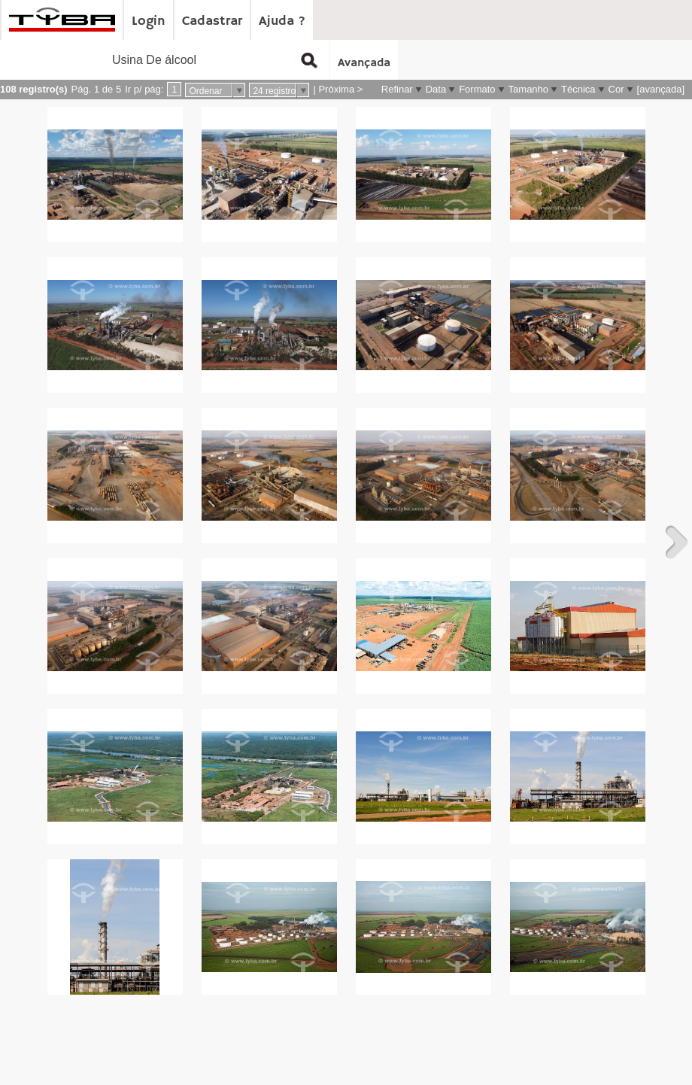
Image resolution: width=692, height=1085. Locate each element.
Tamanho (528, 89)
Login (148, 21)
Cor (616, 89)
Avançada (364, 63)
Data (436, 89)
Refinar (397, 89)
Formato (477, 89)
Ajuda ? (282, 21)
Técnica (578, 89)
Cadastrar (212, 21)
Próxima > (340, 89)
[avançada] (661, 89)
